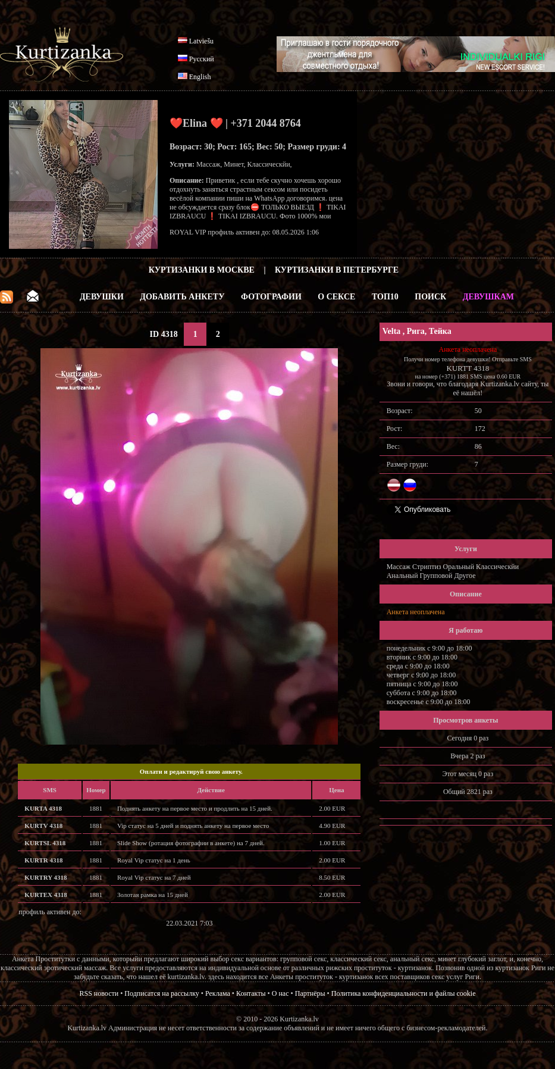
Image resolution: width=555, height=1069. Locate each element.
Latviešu (201, 41)
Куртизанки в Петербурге (337, 269)
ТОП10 (385, 296)
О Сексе (336, 296)
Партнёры (310, 993)
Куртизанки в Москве (202, 269)
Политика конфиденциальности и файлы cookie (403, 993)
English (200, 77)
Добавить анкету (182, 296)
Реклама (217, 993)
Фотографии (271, 296)
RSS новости (99, 993)
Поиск (430, 296)
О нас (280, 993)
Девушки (102, 296)
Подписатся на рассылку (161, 993)
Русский (201, 59)
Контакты (251, 993)
